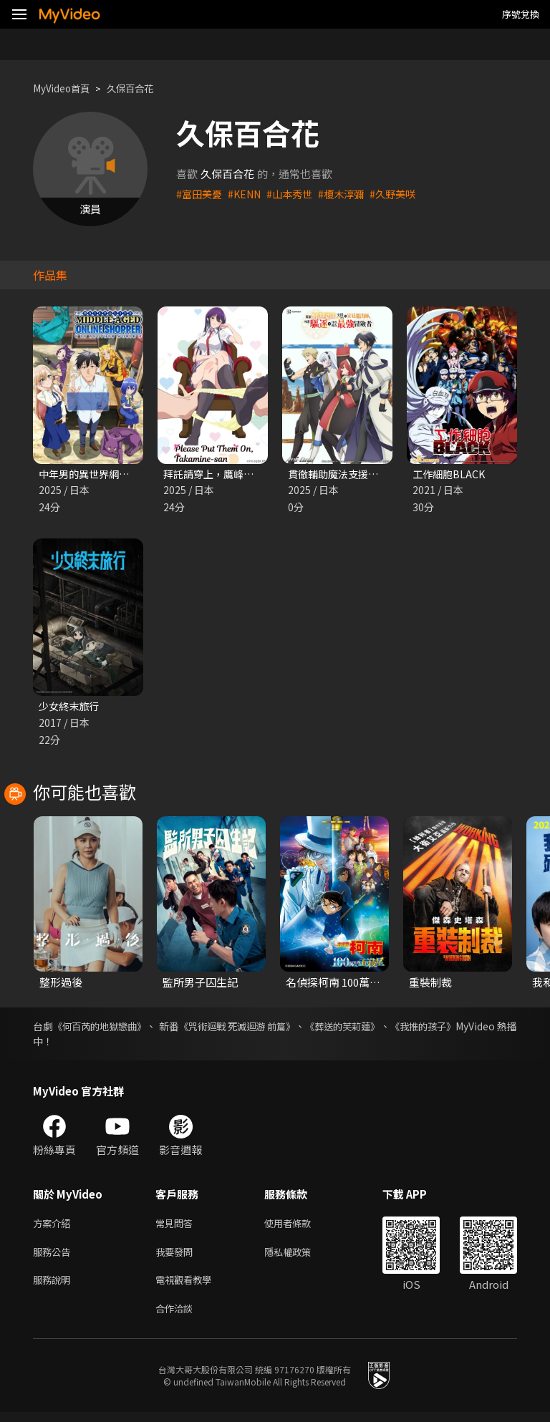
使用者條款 (300, 1226)
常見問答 (176, 1226)
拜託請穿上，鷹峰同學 (217, 474)
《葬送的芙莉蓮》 (390, 1029)
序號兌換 (520, 14)
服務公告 (54, 1256)
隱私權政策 (300, 1256)
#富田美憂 (200, 193)
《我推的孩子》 (482, 1029)
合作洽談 (176, 1317)
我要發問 (176, 1256)
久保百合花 (142, 88)
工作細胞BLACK (450, 474)
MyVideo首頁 (65, 88)
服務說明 (54, 1287)
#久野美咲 (406, 193)
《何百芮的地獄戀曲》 (109, 1029)
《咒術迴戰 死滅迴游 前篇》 (270, 1029)
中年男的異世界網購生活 (98, 474)
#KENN (249, 193)
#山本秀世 (297, 193)
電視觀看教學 (187, 1287)
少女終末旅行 (71, 707)
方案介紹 (54, 1226)
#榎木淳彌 (351, 193)
